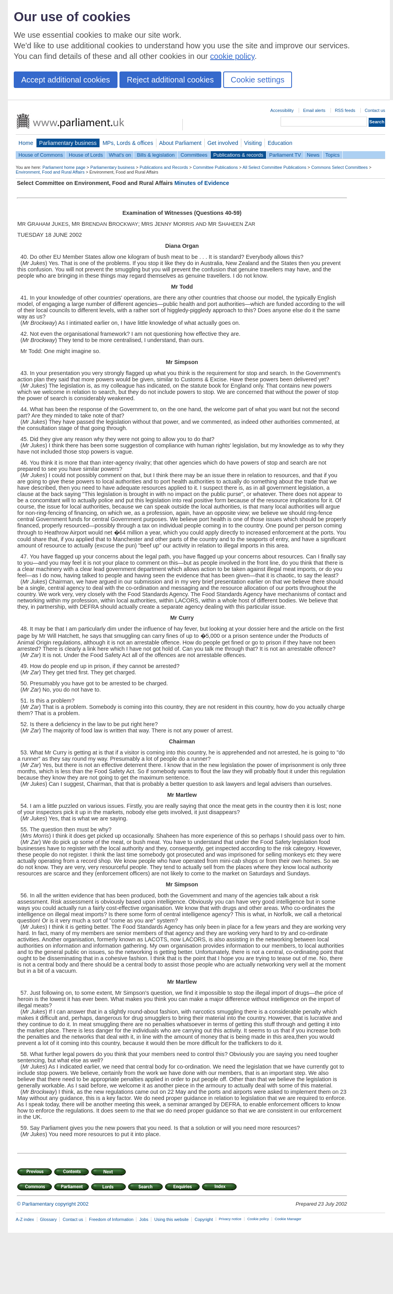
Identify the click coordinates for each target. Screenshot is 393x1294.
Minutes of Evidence (201, 183)
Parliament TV (285, 155)
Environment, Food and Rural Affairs (50, 172)
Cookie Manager (288, 1219)
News (313, 155)
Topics (332, 155)
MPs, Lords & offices (128, 143)
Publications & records (238, 155)
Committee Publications (215, 167)
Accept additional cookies (65, 79)
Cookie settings (258, 79)
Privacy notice (230, 1219)
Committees (193, 155)
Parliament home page (63, 167)
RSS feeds (345, 110)
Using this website (171, 1219)
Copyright (204, 1219)
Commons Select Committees (339, 167)
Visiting (253, 143)
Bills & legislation (155, 155)
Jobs (143, 1219)
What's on (120, 155)
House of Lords (86, 155)
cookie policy (232, 56)
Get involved (223, 143)
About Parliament (180, 143)
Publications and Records (164, 167)
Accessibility (282, 110)
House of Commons (40, 155)
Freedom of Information (111, 1219)
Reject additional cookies (170, 79)
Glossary (48, 1219)
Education (280, 143)
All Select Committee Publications (274, 167)
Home (25, 143)
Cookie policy (258, 1219)
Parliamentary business (68, 143)
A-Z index (25, 1219)
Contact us (375, 110)
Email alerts (314, 110)
